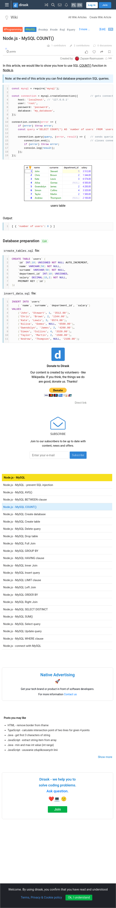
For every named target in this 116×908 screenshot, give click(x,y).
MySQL (31, 29)
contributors (60, 45)
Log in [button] (92, 5)
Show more (105, 757)
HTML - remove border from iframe (28, 725)
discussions (106, 45)
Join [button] (105, 5)
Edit (44, 241)
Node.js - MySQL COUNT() (28, 38)
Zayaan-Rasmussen (91, 58)
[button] (46, 5)
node (55, 29)
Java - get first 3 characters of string (29, 735)
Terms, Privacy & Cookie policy (41, 897)
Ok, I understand (79, 897)
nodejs (44, 29)
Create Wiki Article (100, 17)
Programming (14, 29)
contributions (83, 45)
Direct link (81, 402)
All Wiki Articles (77, 17)
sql (63, 29)
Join (57, 809)
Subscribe (78, 455)
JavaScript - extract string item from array (32, 740)
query (72, 29)
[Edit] (102, 29)
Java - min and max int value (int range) (31, 745)
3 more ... (84, 29)
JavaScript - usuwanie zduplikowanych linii (33, 749)
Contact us (70, 694)
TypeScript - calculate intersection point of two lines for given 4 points (49, 730)
